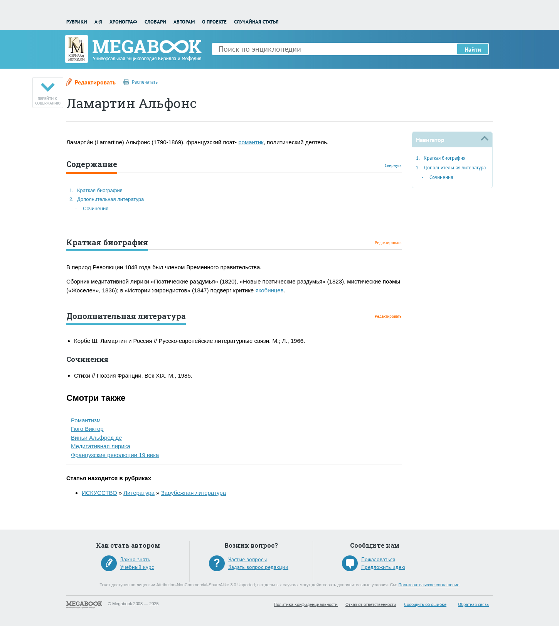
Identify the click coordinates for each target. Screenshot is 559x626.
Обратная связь (473, 604)
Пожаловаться (378, 559)
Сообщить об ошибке (425, 604)
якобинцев (269, 290)
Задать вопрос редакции (258, 567)
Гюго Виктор (87, 428)
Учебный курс (137, 567)
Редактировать (95, 82)
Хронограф (123, 22)
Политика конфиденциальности (306, 604)
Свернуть (393, 165)
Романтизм (86, 420)
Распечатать (145, 82)
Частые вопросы (247, 559)
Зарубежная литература (193, 492)
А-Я (98, 22)
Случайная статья (256, 22)
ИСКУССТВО (99, 492)
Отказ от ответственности (370, 604)
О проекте (214, 22)
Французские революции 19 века (115, 455)
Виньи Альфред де (96, 437)
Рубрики (76, 22)
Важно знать (135, 559)
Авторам (184, 22)
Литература (139, 492)
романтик (250, 142)
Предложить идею (383, 567)
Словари (155, 22)
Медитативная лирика (100, 446)
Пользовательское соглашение (428, 584)
